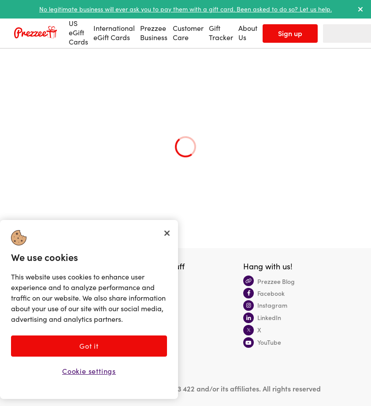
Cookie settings (89, 371)
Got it (89, 345)
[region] (89, 309)
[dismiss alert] (360, 9)
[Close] (167, 233)
